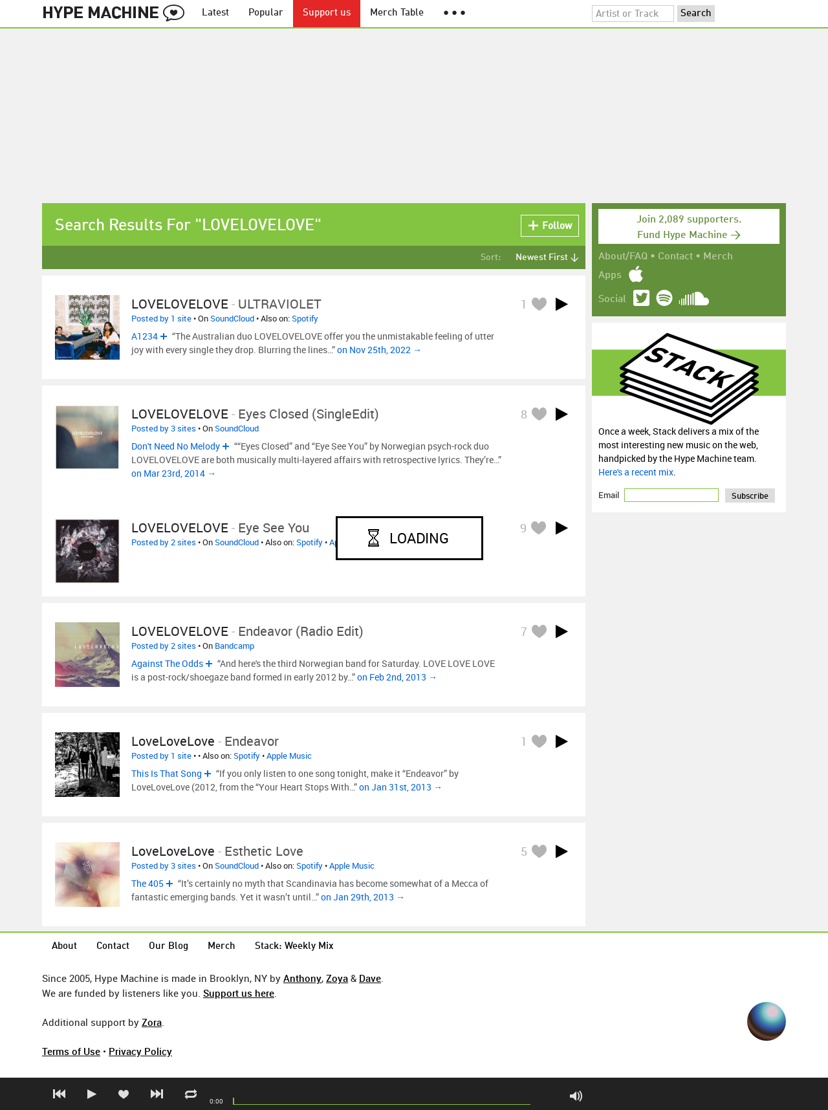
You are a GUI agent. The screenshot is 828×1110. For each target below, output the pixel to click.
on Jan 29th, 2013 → (363, 897)
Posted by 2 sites (163, 542)
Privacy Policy (140, 1051)
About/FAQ (623, 257)
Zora (152, 1022)
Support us (327, 13)
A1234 (144, 336)
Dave (370, 978)
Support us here (238, 992)
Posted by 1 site (161, 318)
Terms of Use (71, 1051)
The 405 (147, 883)
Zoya (337, 978)
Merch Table (397, 13)
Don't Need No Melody (175, 446)
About (64, 947)
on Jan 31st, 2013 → (400, 787)
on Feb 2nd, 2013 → (397, 677)
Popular (265, 13)
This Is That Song (166, 773)
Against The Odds (167, 663)
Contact (675, 257)
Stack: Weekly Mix (294, 947)
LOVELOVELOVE (179, 303)
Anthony (302, 978)
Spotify (305, 318)
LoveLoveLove (173, 741)
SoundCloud (232, 318)
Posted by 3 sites (163, 428)
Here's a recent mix (635, 472)
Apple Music (289, 755)
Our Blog (168, 947)
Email (609, 495)
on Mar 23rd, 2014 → (173, 473)
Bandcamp (234, 645)
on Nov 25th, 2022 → (379, 349)
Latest (215, 13)
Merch (718, 257)
